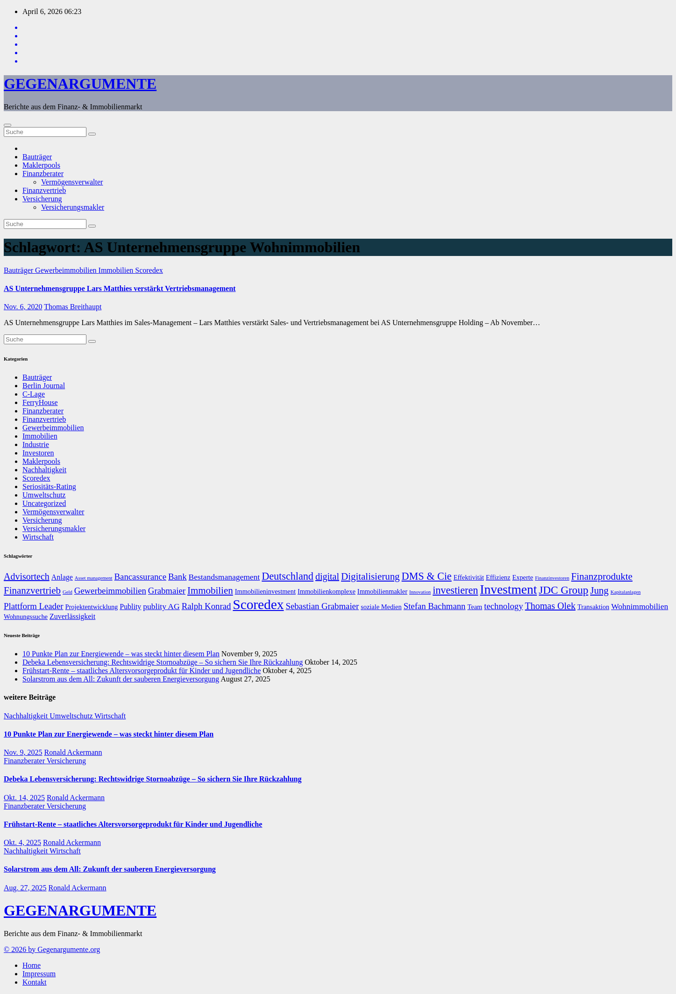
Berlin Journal (43, 386)
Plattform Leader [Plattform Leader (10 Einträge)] (34, 606)
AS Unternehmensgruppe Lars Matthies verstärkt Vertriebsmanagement (119, 288)
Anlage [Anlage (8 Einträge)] (62, 577)
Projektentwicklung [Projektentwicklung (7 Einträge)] (91, 607)
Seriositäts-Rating (49, 486)
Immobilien (117, 270)
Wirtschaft (38, 537)
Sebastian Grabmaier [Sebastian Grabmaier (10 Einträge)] (322, 606)
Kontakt (34, 982)
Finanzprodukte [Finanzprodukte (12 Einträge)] (602, 576)
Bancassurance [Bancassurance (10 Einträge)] (140, 577)
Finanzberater (43, 174)
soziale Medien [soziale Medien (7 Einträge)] (381, 607)
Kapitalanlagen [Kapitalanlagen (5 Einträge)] (626, 592)
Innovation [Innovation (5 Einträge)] (420, 592)
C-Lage (33, 394)
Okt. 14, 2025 (24, 798)
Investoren (38, 453)
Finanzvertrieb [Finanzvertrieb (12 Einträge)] (32, 590)
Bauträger (37, 157)
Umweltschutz (43, 495)
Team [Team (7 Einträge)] (474, 607)
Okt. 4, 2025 (22, 842)
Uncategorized (44, 503)
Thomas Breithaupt (72, 307)
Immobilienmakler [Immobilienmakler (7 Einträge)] (382, 591)
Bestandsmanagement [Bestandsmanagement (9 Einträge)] (224, 577)
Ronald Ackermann (73, 752)
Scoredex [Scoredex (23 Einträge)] (258, 604)
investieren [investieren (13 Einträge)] (455, 590)
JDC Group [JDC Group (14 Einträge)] (563, 590)
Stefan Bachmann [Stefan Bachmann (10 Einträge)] (435, 606)
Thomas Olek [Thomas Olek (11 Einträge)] (550, 606)
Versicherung (42, 199)
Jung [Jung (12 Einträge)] (599, 590)
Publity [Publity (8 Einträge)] (130, 607)
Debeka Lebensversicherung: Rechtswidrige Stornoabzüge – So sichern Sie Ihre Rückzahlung (162, 662)
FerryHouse (40, 402)
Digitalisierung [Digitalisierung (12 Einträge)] (370, 576)
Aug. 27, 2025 (25, 888)
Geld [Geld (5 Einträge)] (67, 592)
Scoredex (149, 270)
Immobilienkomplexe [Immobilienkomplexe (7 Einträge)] (327, 591)
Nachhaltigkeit (44, 470)
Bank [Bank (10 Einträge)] (177, 577)
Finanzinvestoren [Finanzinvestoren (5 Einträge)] (552, 578)
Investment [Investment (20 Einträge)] (508, 589)
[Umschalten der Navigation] (7, 125)
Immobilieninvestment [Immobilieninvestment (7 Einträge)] (265, 591)
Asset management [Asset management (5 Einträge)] (94, 578)
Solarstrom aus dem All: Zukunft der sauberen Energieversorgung (120, 679)
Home (31, 965)
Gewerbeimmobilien (67, 270)
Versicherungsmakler (72, 207)
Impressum (39, 974)
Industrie (35, 444)
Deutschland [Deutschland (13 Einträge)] (287, 576)
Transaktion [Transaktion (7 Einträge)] (593, 607)
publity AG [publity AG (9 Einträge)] (161, 606)
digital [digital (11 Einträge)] (327, 576)
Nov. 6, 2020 (23, 307)
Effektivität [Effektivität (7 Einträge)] (469, 577)
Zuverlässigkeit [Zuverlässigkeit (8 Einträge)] (72, 616)
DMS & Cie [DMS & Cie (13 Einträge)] (427, 576)
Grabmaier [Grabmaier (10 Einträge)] (166, 591)
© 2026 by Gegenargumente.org (52, 949)
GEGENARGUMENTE (80, 83)
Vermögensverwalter (72, 182)
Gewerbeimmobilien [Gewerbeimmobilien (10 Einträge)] (110, 591)
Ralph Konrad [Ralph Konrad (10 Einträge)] (206, 606)
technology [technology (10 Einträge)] (503, 606)
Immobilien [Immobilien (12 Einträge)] (210, 590)
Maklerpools (41, 165)
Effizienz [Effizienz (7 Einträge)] (498, 577)
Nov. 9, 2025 (23, 752)
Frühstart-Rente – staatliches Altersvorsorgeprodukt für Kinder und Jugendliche (141, 670)
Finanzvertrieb (44, 190)
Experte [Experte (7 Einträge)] (522, 577)
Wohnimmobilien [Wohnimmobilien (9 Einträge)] (639, 606)
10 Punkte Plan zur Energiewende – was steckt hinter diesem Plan (121, 654)
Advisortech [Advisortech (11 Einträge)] (27, 576)
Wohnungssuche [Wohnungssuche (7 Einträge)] (26, 616)
